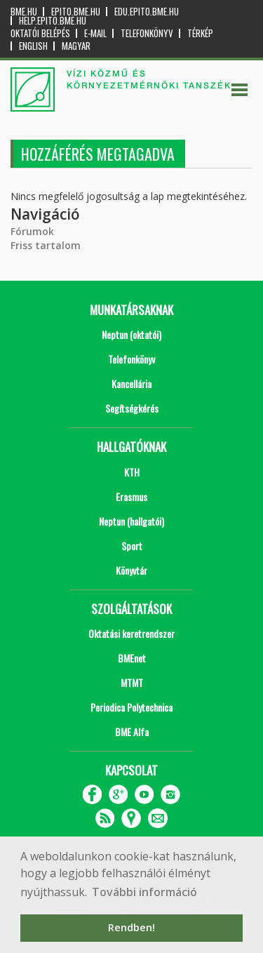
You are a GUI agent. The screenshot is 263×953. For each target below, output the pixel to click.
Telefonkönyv (147, 33)
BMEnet (132, 658)
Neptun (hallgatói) (131, 521)
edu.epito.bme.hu (146, 11)
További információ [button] (144, 892)
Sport (131, 545)
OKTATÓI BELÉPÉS (40, 33)
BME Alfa (132, 731)
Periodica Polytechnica (131, 707)
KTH (132, 472)
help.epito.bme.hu (52, 20)
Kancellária (131, 383)
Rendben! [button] (131, 927)
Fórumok (32, 231)
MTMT (132, 682)
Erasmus (131, 496)
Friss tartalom (46, 245)
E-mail (95, 33)
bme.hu (24, 11)
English (33, 46)
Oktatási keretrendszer (131, 633)
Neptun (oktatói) (131, 334)
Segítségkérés (132, 408)
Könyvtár (131, 570)
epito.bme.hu (75, 11)
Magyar (76, 46)
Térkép (200, 33)
